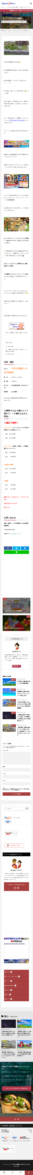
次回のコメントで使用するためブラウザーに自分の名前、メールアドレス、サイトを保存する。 (16, 789)
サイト (4, 780)
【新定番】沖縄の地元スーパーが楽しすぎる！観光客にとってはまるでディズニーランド (23, 731)
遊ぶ (24, 21)
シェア (12, 1172)
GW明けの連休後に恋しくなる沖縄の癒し (23, 682)
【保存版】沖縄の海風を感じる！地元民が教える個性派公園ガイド (24, 1053)
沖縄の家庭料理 (11, 985)
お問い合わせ (10, 354)
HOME (4, 30)
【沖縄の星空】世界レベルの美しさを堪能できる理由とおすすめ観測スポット (23, 718)
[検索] (27, 808)
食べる (9, 999)
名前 (4, 766)
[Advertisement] (16, 575)
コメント (5, 750)
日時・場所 (9, 346)
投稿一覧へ (16, 666)
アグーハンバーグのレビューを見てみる (16, 1088)
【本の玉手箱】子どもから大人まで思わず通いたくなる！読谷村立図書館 (23, 705)
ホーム (2, 7)
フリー (9, 981)
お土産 (9, 972)
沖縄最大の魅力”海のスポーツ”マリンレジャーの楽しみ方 (23, 693)
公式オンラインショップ (25, 7)
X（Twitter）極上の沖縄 (12, 7)
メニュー (21, 1172)
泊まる (9, 990)
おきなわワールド (16, 533)
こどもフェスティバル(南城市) (20, 30)
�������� (25, 958)
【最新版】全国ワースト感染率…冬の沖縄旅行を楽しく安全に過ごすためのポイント (24, 1034)
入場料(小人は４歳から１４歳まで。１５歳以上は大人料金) (16, 350)
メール (4, 773)
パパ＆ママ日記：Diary (13, 976)
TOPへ (29, 1172)
